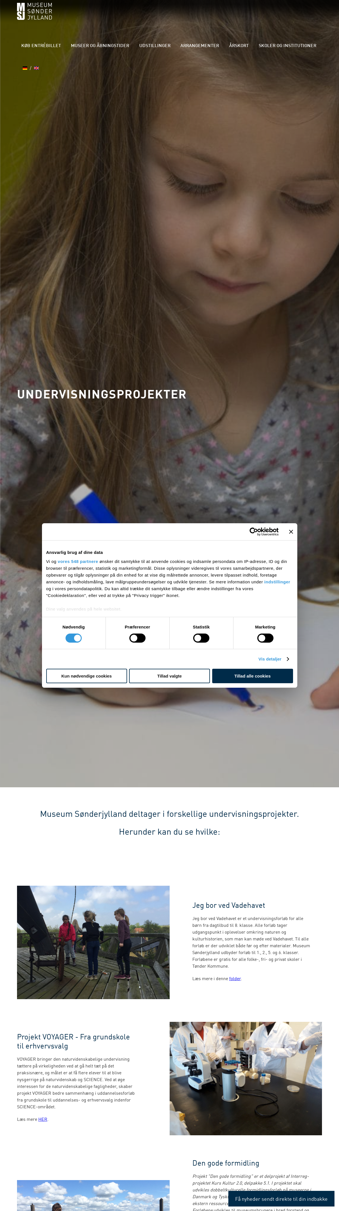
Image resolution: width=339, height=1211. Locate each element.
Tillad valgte (169, 676)
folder (235, 978)
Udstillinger (158, 46)
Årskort (230, 46)
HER (42, 1118)
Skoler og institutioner (272, 46)
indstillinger (277, 581)
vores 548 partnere (78, 561)
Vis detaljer (269, 659)
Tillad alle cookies (252, 676)
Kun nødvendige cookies (86, 676)
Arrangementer (197, 46)
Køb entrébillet (59, 46)
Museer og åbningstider (111, 46)
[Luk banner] (291, 532)
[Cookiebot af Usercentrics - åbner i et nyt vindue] (254, 532)
